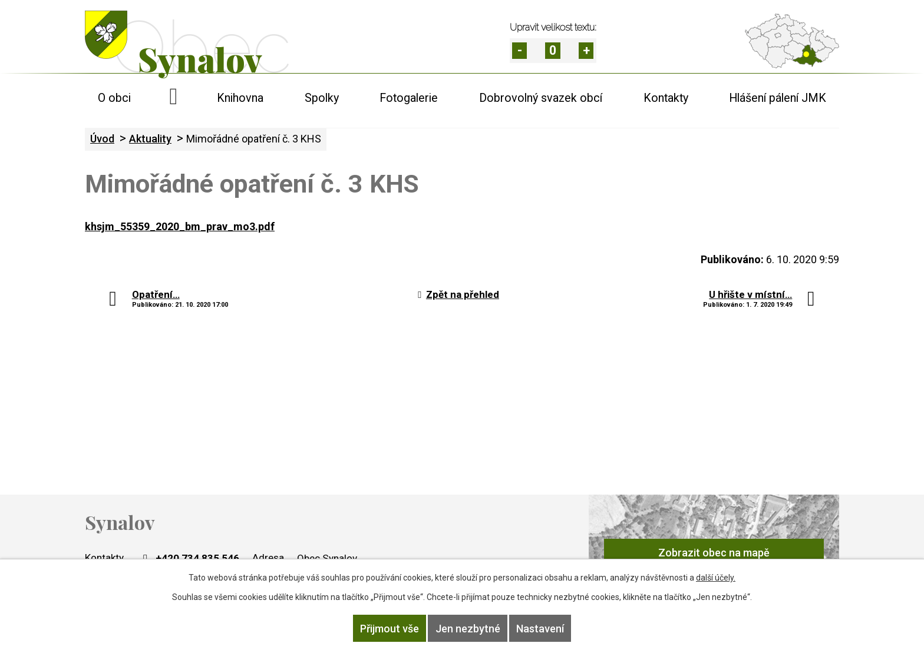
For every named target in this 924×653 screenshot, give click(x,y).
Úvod (174, 98)
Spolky (322, 98)
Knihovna (240, 98)
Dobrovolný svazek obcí (540, 98)
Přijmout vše (383, 629)
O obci (114, 98)
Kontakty (666, 98)
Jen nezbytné (467, 629)
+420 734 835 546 (189, 558)
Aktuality (150, 138)
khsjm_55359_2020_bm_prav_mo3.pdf (180, 226)
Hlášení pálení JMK (777, 98)
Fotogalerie (409, 98)
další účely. (715, 579)
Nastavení (546, 629)
